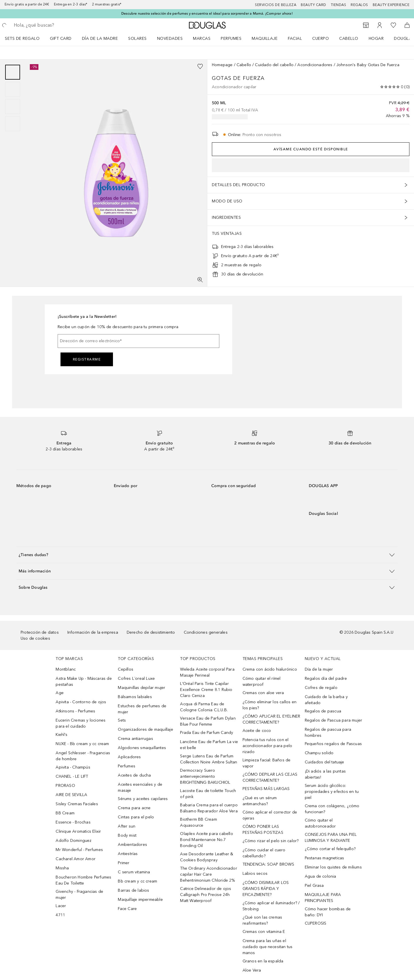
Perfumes (231, 38)
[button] (207, 555)
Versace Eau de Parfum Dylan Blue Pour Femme (207, 721)
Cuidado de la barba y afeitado (326, 699)
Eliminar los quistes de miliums (333, 867)
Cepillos (125, 669)
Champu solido (319, 753)
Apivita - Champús (73, 767)
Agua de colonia (320, 876)
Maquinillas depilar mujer (141, 687)
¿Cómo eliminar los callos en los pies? (270, 705)
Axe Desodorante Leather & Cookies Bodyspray (206, 857)
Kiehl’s (61, 734)
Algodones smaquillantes (142, 747)
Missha (62, 868)
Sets (122, 720)
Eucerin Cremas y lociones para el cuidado (81, 723)
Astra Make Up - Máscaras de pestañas (84, 681)
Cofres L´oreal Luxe (136, 678)
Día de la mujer (319, 669)
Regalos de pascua (323, 711)
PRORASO (65, 785)
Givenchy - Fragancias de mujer (79, 894)
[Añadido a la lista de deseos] (200, 66)
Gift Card (61, 38)
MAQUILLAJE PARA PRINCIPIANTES (323, 897)
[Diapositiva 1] (12, 72)
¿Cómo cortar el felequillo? (330, 848)
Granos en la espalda (263, 961)
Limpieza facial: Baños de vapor (267, 763)
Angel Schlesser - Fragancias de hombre (83, 756)
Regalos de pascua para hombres (328, 732)
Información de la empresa (92, 632)
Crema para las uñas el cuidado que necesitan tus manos (268, 946)
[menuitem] (26, 38)
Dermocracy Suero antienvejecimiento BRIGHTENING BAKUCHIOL (205, 776)
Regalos (359, 5)
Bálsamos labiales (135, 696)
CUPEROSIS (316, 923)
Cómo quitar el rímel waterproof (262, 681)
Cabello (348, 38)
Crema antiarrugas (135, 738)
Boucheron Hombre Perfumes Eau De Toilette (83, 880)
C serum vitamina (134, 872)
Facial (295, 38)
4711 (60, 915)
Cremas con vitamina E (264, 931)
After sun (126, 826)
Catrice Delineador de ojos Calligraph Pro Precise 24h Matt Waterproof (205, 894)
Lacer (61, 905)
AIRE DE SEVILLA (71, 794)
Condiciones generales (206, 632)
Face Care (127, 908)
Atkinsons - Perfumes (75, 711)
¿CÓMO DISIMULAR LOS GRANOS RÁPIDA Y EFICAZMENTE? (266, 888)
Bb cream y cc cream (137, 881)
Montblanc (66, 669)
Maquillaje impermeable (140, 899)
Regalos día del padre (326, 678)
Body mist (127, 835)
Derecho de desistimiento (151, 632)
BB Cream (65, 813)
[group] (13, 98)
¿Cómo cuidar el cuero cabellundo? (264, 853)
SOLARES (137, 38)
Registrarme (87, 359)
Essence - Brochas (73, 822)
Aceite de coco (257, 730)
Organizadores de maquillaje (145, 729)
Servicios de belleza (275, 5)
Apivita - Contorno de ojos (81, 702)
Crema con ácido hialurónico (270, 669)
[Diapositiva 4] (12, 123)
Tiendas (338, 5)
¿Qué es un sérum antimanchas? (260, 800)
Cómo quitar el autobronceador (320, 823)
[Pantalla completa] (200, 280)
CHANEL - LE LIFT (72, 776)
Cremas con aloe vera (263, 692)
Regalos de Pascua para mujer (333, 720)
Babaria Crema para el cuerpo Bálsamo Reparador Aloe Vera (209, 808)
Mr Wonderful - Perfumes (79, 849)
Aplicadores (129, 757)
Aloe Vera (252, 970)
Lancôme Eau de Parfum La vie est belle (209, 744)
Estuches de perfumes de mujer (142, 709)
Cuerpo (320, 38)
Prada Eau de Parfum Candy (206, 732)
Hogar (376, 38)
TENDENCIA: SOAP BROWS (268, 864)
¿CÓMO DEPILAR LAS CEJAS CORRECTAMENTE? (270, 777)
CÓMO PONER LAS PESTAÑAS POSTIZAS (263, 829)
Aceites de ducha (134, 775)
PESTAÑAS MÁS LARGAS (266, 788)
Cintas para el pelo (136, 817)
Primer (123, 862)
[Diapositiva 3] (12, 106)
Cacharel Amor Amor (75, 858)
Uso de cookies (35, 638)
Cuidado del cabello (274, 64)
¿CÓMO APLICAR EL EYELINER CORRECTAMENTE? (271, 719)
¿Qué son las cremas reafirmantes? (262, 920)
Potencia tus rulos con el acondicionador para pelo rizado (267, 745)
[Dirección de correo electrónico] (138, 341)
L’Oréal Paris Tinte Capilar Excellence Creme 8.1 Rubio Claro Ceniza (206, 689)
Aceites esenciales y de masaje (140, 787)
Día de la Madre (100, 38)
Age (60, 692)
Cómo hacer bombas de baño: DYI (328, 912)
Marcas (201, 38)
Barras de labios (133, 890)
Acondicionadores (314, 64)
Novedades (170, 38)
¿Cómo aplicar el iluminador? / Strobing (271, 906)
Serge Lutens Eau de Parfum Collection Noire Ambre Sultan (208, 759)
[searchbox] (56, 25)
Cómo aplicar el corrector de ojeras (270, 815)
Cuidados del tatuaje (324, 762)
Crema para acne (134, 807)
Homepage (222, 64)
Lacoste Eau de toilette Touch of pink (208, 793)
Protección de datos (40, 632)
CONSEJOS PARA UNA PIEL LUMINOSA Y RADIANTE (331, 837)
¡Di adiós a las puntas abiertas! (325, 774)
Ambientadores (132, 844)
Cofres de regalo (321, 687)
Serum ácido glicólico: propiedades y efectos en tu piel (332, 791)
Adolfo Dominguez (73, 840)
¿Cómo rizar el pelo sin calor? (271, 840)
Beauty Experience (391, 5)
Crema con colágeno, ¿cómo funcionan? (332, 808)
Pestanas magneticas (324, 858)
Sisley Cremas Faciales (77, 803)
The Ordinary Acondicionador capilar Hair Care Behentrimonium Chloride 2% (208, 874)
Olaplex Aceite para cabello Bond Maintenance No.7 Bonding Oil (206, 839)
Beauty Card (313, 5)
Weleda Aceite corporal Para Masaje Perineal (207, 672)
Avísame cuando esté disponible (311, 149)
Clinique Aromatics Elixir (78, 831)
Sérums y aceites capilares (143, 798)
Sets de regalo (22, 38)
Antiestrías (128, 853)
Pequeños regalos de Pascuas (333, 743)
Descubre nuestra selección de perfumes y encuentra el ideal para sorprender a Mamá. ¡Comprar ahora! (207, 13)
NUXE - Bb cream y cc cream (82, 743)
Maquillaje (265, 38)
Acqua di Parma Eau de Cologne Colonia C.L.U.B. (204, 707)
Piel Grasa (314, 885)
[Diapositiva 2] (12, 89)
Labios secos (255, 873)
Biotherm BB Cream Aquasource (198, 822)
